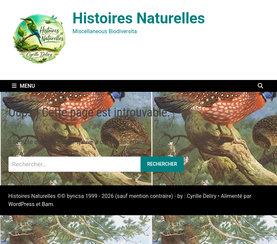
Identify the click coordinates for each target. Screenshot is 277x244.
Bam (47, 204)
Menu (23, 86)
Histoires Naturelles (139, 18)
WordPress (21, 204)
